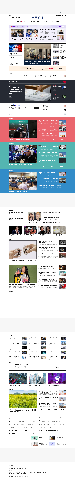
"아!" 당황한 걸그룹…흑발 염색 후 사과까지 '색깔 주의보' (34, 221)
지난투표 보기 (57, 367)
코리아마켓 (30, 21)
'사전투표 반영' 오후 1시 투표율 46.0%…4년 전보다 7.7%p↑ (17, 38)
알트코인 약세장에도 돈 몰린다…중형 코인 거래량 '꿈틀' (57, 97)
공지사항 (32, 433)
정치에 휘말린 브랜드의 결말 (42, 76)
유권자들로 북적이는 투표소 (33, 337)
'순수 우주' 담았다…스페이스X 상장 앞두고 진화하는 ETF (48, 121)
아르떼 (10, 239)
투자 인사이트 (55, 85)
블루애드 (25, 466)
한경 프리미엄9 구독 (60, 15)
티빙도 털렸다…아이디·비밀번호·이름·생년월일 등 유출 (15, 347)
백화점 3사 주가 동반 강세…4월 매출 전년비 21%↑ (46, 127)
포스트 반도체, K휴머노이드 (28, 76)
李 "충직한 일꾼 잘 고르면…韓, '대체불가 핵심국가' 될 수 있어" (47, 30)
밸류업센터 (61, 190)
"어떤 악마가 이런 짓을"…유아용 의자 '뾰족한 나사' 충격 (59, 235)
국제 (41, 21)
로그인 (65, 15)
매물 (52, 190)
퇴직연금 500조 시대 (34, 385)
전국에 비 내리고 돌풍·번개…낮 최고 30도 (35, 347)
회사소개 (10, 466)
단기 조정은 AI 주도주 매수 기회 (57, 87)
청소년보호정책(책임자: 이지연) (47, 472)
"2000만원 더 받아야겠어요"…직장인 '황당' (51, 217)
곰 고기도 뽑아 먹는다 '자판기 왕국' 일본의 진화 (47, 285)
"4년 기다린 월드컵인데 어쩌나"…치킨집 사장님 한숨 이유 (22, 430)
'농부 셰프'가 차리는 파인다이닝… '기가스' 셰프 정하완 (48, 398)
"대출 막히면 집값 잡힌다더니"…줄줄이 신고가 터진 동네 (47, 173)
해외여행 (55, 409)
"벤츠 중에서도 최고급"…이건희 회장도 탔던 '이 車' (51, 418)
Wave (10, 264)
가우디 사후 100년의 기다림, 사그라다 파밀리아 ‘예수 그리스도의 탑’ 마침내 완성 (47, 404)
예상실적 (43, 166)
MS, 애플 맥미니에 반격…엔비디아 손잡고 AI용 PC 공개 (63, 51)
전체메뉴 (57, 21)
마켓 (61, 139)
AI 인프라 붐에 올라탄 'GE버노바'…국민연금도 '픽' (47, 161)
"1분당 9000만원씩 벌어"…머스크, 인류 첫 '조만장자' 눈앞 (15, 235)
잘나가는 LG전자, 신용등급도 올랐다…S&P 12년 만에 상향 (63, 62)
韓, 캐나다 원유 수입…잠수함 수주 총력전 (54, 357)
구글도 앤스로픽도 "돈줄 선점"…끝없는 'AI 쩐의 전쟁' (34, 357)
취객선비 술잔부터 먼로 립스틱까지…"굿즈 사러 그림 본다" (22, 260)
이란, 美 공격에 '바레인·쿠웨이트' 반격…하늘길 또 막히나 (63, 46)
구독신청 (14, 466)
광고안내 (22, 466)
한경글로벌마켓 (11, 143)
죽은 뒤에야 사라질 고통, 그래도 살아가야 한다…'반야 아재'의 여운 (46, 248)
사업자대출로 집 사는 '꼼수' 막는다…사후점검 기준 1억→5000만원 (15, 57)
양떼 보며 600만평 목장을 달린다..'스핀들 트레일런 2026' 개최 (34, 342)
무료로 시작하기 (36, 107)
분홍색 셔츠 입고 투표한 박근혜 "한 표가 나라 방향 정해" (48, 36)
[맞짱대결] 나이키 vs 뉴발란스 (22, 365)
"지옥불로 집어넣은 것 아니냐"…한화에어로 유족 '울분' (63, 57)
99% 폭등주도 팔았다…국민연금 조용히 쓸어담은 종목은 (22, 424)
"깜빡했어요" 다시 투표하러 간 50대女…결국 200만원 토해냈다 (53, 424)
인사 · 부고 (62, 433)
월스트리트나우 (42, 145)
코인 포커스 (54, 94)
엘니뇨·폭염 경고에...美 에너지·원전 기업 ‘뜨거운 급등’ (15, 352)
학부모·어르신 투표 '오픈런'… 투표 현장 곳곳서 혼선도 (37, 61)
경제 (24, 21)
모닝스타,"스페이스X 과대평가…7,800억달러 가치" (47, 153)
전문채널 (52, 21)
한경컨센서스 (43, 139)
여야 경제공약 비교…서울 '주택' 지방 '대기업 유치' (15, 54)
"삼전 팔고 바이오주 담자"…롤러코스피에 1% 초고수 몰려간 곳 (23, 421)
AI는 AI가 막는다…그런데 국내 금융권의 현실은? (34, 352)
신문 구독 (55, 15)
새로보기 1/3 (64, 335)
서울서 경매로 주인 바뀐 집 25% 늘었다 (18, 191)
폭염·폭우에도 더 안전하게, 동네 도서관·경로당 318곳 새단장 (14, 342)
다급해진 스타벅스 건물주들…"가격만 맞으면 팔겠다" (21, 418)
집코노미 (38, 21)
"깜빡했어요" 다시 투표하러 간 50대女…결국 (51, 212)
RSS (30, 472)
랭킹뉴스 (10, 415)
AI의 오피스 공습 (53, 385)
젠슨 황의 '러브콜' (56, 76)
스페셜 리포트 (11, 372)
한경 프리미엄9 (19, 21)
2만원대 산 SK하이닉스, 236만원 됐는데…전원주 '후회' (30, 235)
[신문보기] (9, 17)
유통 (44, 21)
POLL (10, 362)
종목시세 (52, 166)
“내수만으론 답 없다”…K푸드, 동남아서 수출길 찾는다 (15, 64)
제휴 (13, 472)
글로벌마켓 (34, 21)
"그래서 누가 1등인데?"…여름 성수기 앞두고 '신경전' (14, 357)
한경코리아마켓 (11, 118)
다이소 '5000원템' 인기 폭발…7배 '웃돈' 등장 (51, 220)
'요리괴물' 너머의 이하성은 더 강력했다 (45, 266)
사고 (65, 433)
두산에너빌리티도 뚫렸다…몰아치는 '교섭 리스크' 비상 (21, 427)
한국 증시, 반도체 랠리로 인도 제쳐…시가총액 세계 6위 (21, 139)
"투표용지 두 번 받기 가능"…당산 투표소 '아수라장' (14, 337)
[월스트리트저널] (16, 17)
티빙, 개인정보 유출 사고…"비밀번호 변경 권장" (15, 60)
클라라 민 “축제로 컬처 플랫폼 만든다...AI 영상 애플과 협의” (47, 254)
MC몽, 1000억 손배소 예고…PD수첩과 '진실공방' (44, 235)
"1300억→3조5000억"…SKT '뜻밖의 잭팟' (16, 213)
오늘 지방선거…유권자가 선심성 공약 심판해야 (15, 77)
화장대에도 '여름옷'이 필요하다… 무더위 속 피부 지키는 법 (47, 273)
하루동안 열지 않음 (61, 68)
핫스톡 (10, 85)
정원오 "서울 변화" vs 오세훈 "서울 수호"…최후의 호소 (32, 38)
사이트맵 (24, 472)
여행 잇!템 (62, 409)
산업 (27, 21)
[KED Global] (19, 17)
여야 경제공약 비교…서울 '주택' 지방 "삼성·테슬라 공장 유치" (54, 352)
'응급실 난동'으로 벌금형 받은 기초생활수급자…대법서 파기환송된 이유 (54, 348)
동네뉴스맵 (43, 190)
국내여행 (49, 409)
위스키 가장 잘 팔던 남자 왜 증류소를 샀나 (46, 279)
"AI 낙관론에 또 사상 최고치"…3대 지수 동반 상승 (20, 164)
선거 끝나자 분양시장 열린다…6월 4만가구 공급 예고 (48, 179)
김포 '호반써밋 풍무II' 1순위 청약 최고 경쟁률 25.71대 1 (54, 342)
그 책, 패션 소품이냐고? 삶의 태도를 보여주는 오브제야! (22, 285)
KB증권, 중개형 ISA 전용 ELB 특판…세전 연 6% (47, 134)
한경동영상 (11, 291)
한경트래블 (11, 389)
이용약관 (34, 472)
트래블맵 (42, 409)
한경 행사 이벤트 (12, 433)
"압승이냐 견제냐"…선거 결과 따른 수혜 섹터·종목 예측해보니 (15, 90)
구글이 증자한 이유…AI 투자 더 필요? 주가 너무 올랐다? (48, 147)
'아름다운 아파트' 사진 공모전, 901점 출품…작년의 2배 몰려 (49, 185)
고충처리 (18, 466)
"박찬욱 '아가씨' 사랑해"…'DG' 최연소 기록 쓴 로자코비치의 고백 (47, 242)
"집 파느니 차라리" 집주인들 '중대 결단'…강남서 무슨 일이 (52, 430)
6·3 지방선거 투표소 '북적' (53, 337)
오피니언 (47, 21)
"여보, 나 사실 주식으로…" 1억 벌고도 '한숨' (51, 222)
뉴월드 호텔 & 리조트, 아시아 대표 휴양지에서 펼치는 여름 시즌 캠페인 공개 (48, 391)
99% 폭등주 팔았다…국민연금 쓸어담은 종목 (16, 219)
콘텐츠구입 (16, 472)
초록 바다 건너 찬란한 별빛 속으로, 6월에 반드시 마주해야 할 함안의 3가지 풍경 (22, 410)
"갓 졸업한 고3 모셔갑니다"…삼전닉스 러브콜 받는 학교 (51, 421)
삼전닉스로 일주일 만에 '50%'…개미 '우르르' (51, 215)
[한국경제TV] (13, 17)
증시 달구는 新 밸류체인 (15, 385)
